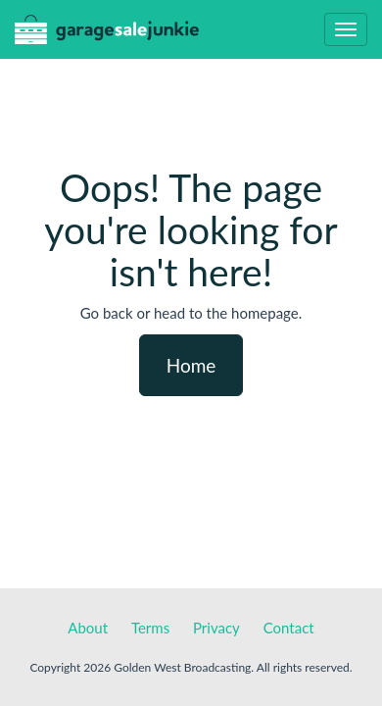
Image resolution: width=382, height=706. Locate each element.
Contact (288, 627)
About (88, 627)
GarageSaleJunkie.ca (107, 34)
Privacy (216, 627)
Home (191, 365)
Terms (150, 627)
